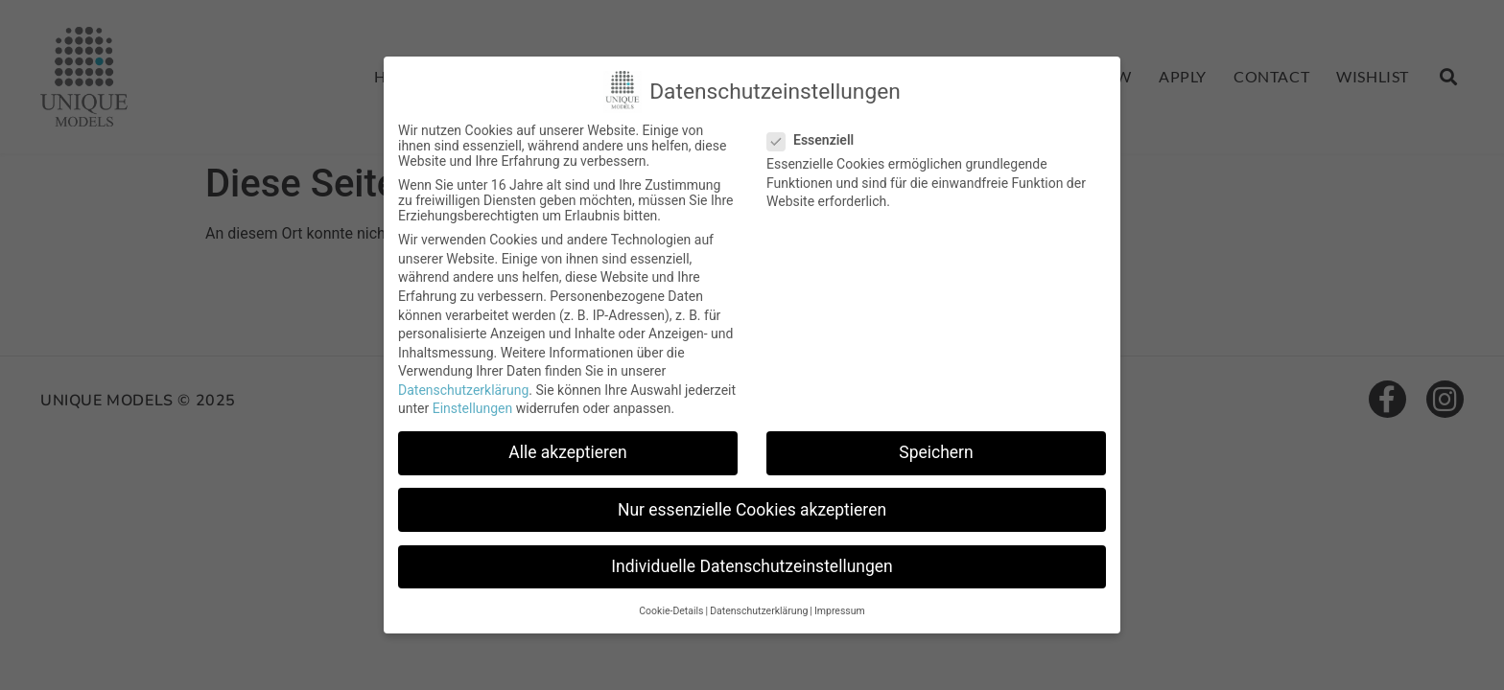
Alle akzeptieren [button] (567, 452)
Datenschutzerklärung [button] (759, 611)
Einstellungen (473, 408)
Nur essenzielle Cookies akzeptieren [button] (752, 509)
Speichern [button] (936, 452)
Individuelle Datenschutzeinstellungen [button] (751, 566)
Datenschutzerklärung (463, 390)
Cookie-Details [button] (671, 611)
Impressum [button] (839, 611)
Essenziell (816, 140)
